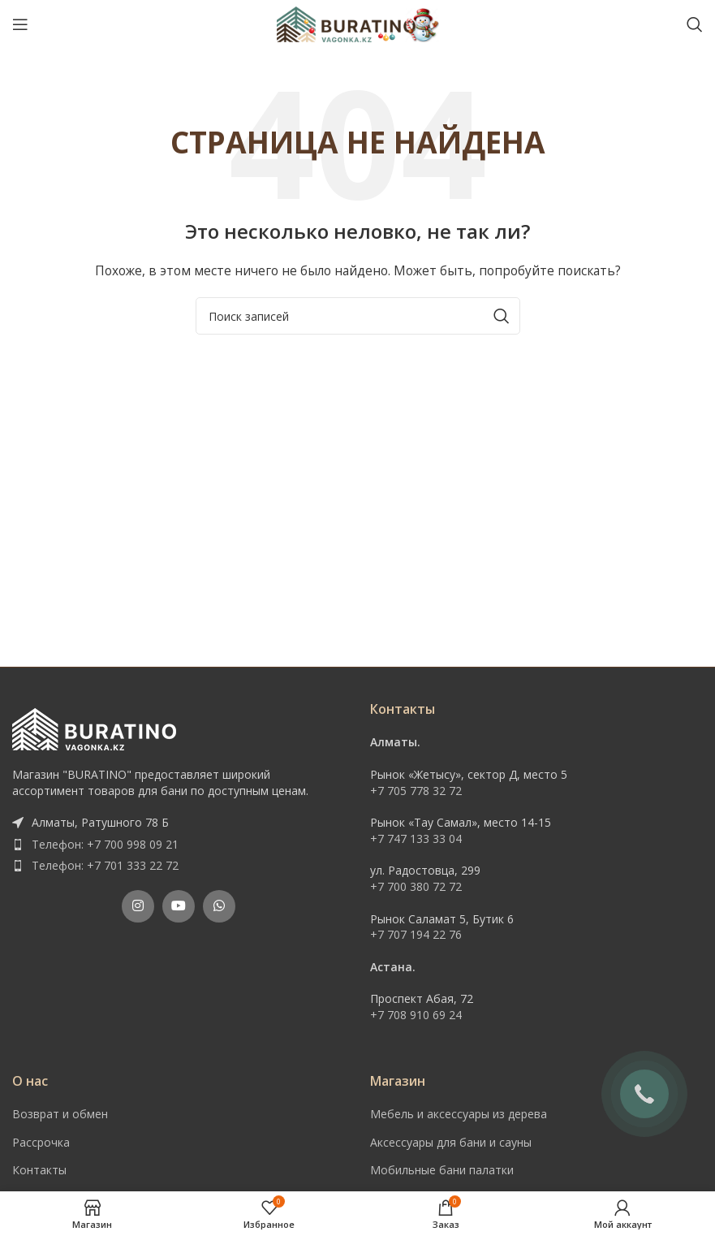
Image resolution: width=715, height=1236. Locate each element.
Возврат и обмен (60, 1113)
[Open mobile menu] (20, 24)
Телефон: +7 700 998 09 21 (105, 844)
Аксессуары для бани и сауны (451, 1142)
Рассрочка (41, 1142)
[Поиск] (694, 24)
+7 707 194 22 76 (416, 934)
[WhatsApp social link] (219, 906)
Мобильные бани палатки (442, 1170)
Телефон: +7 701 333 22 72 (105, 865)
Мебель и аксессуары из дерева (458, 1113)
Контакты (39, 1170)
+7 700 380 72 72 (416, 886)
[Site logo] (358, 23)
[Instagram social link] (138, 906)
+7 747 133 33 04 (416, 838)
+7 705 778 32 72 (416, 790)
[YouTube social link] (178, 906)
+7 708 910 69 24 (416, 1014)
